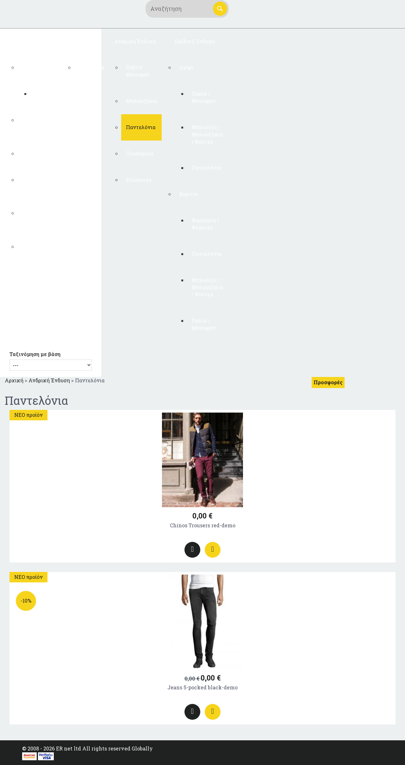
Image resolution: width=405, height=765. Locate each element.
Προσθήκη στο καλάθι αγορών (212, 549)
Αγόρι (186, 67)
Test (27, 67)
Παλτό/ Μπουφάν (34, 216)
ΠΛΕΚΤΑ (85, 41)
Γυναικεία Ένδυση (33, 41)
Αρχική (14, 380)
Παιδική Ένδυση (194, 41)
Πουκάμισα (139, 153)
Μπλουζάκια (141, 100)
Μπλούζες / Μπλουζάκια (37, 123)
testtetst (46, 93)
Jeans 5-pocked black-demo (202, 687)
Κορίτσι (188, 194)
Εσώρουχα (34, 246)
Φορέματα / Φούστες (35, 183)
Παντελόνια (37, 153)
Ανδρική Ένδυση (135, 41)
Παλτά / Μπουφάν (204, 97)
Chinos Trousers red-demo (202, 525)
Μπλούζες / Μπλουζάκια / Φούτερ (207, 134)
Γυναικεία (91, 67)
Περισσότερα (192, 549)
